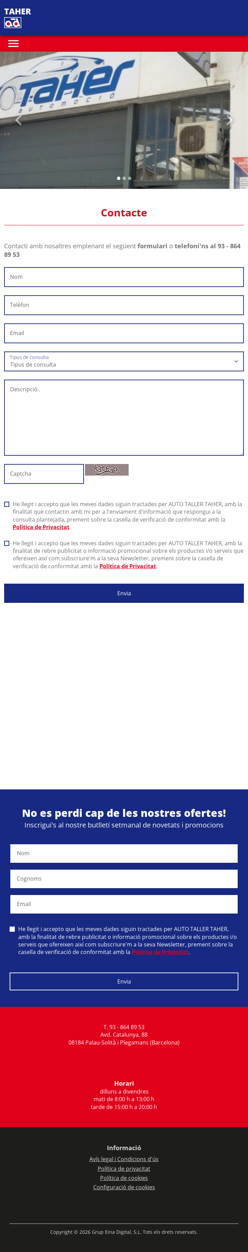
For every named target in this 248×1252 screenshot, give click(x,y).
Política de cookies (124, 1178)
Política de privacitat (124, 1168)
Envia (124, 593)
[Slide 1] (124, 178)
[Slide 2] (129, 178)
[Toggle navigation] (13, 43)
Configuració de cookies (124, 1187)
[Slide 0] (118, 178)
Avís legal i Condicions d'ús (124, 1159)
